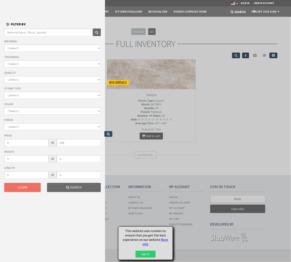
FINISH (8, 120)
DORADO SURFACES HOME (190, 11)
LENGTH (9, 168)
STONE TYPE (12, 88)
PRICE (8, 135)
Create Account (264, 3)
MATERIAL (10, 41)
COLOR (8, 104)
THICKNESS (11, 57)
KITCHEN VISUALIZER (128, 11)
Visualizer (157, 11)
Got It (145, 254)
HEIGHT (9, 152)
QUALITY (10, 73)
